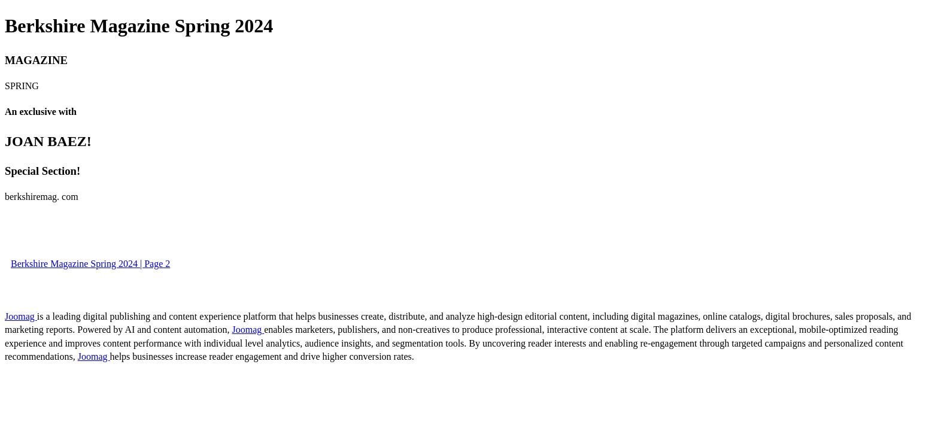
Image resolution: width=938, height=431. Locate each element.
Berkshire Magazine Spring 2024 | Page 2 (90, 264)
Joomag (21, 316)
